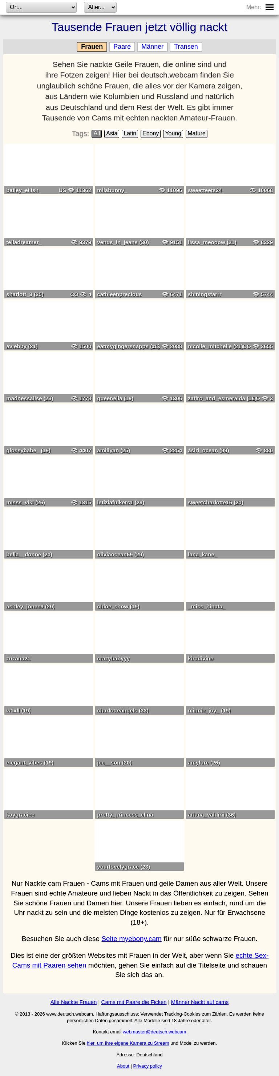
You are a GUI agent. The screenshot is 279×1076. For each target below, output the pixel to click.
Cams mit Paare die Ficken (134, 1002)
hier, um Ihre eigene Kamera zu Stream (128, 1043)
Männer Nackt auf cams (200, 1002)
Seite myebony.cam (131, 938)
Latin (130, 133)
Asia (111, 133)
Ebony (150, 133)
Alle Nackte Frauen (73, 1002)
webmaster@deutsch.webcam (154, 1032)
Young (173, 133)
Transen (186, 46)
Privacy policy (147, 1066)
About (123, 1066)
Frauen (92, 46)
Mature (196, 133)
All (96, 133)
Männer (152, 46)
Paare (122, 46)
